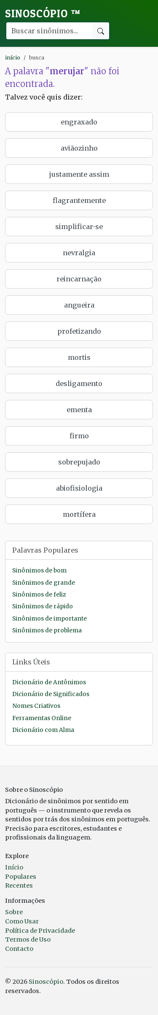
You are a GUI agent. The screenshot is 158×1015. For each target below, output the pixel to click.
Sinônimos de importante (49, 618)
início (12, 57)
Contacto (19, 949)
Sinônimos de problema (47, 630)
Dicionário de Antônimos (49, 682)
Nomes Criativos (36, 706)
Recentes (19, 885)
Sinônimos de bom (39, 570)
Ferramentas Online (41, 718)
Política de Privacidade (40, 930)
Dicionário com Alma (43, 730)
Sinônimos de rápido (42, 606)
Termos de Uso (28, 939)
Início (14, 867)
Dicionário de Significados (50, 694)
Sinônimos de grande (43, 582)
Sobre (14, 912)
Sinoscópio (42, 13)
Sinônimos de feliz (39, 594)
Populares (20, 876)
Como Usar (22, 921)
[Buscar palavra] (49, 30)
